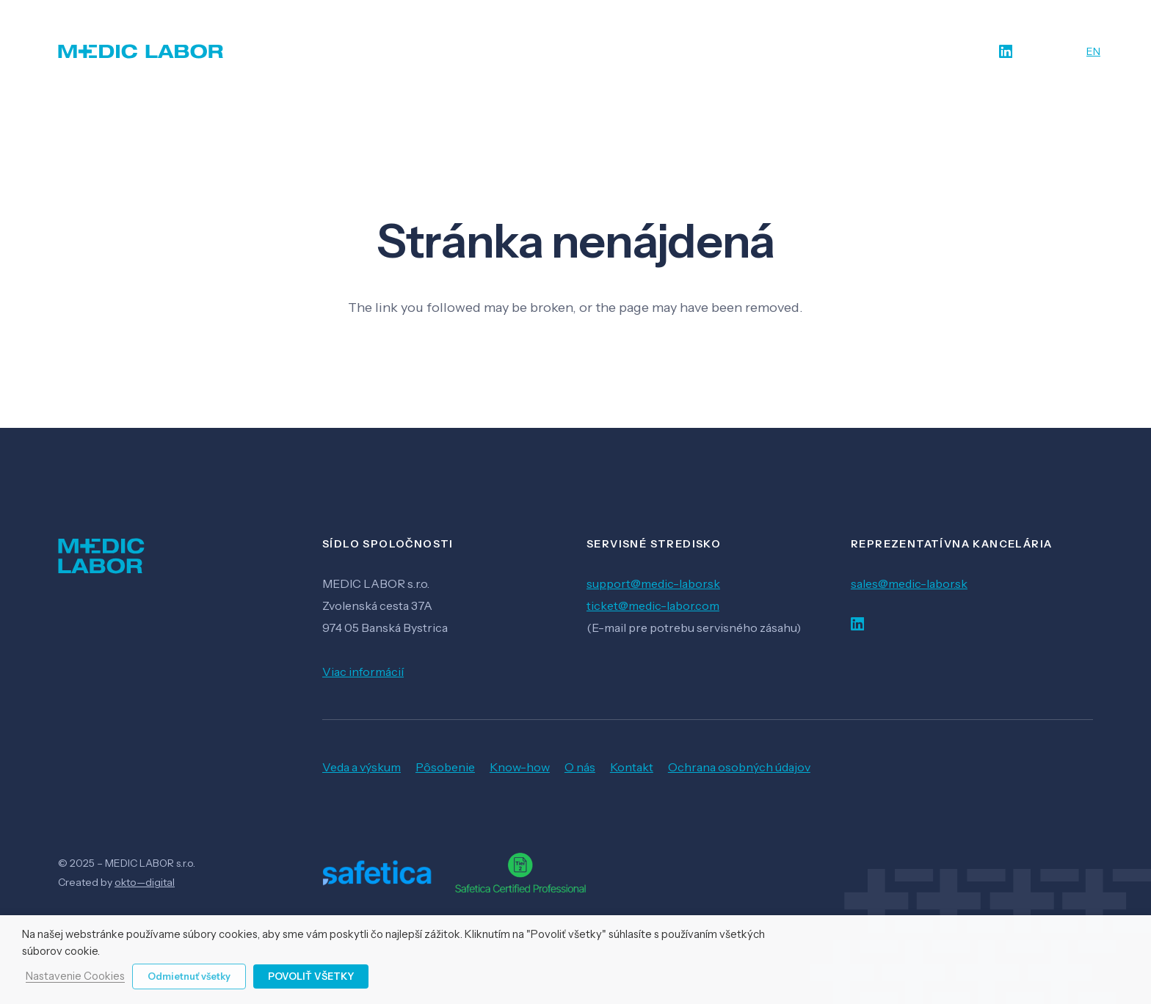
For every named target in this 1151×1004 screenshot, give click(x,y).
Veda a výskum (361, 767)
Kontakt (631, 767)
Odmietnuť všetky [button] (189, 976)
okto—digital (145, 882)
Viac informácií (363, 671)
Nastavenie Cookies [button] (75, 977)
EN (1093, 51)
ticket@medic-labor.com (653, 605)
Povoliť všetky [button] (311, 976)
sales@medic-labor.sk (909, 583)
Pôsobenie (445, 767)
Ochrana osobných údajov (739, 767)
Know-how (520, 767)
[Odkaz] (141, 51)
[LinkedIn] (1005, 51)
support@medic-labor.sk (653, 583)
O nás (579, 767)
